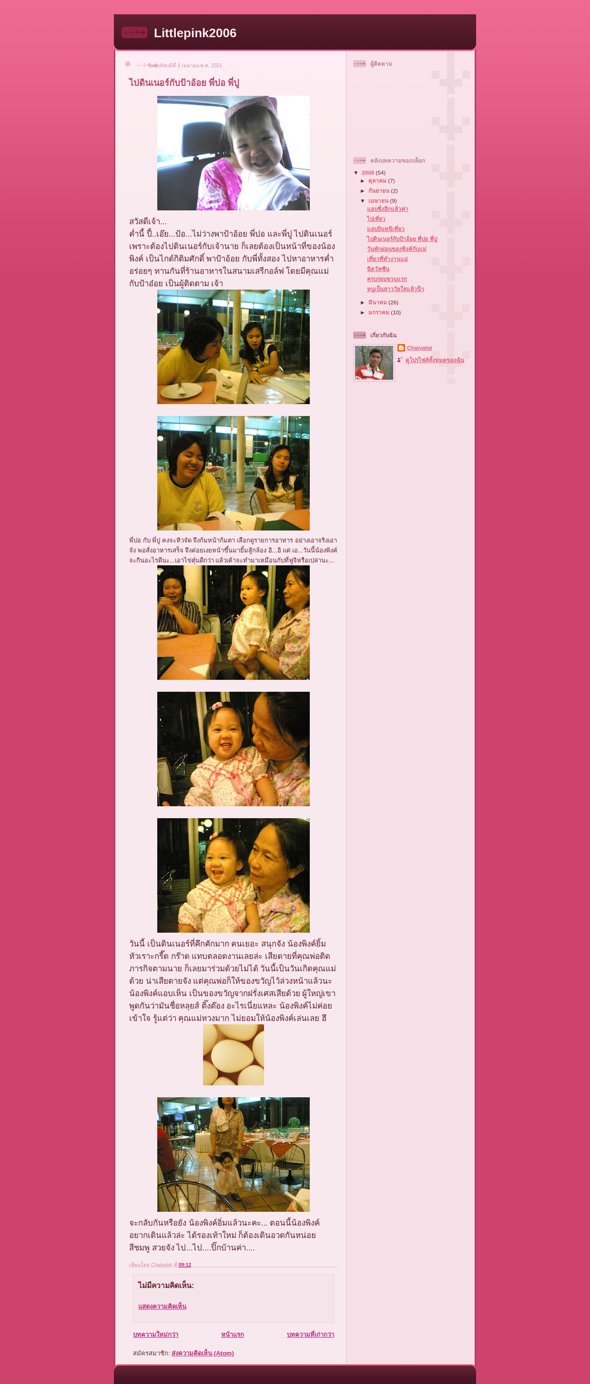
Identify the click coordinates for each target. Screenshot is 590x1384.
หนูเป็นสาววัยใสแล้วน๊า (395, 289)
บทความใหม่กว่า (155, 1334)
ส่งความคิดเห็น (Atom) (203, 1353)
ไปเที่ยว (376, 219)
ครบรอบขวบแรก (387, 279)
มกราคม (379, 312)
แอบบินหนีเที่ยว (386, 229)
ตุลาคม (378, 180)
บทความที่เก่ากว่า (310, 1334)
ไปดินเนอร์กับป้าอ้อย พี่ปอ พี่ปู (402, 239)
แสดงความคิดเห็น (162, 1306)
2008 (369, 172)
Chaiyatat (419, 347)
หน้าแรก (232, 1334)
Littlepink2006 (195, 33)
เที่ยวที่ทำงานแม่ (387, 259)
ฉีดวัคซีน (378, 269)
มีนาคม (378, 302)
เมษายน (379, 201)
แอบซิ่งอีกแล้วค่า (387, 209)
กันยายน (379, 190)
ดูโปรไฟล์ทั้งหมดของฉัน (435, 360)
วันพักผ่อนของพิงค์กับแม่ (397, 249)
